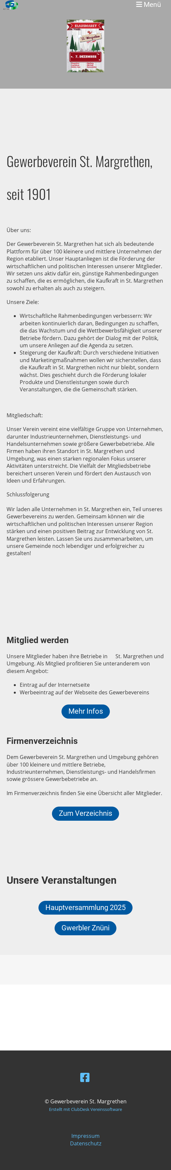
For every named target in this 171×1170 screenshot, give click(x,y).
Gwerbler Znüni (85, 928)
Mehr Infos (85, 711)
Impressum (85, 1135)
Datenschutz (85, 1143)
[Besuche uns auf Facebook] (84, 1077)
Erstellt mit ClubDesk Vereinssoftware (85, 1109)
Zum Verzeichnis (85, 813)
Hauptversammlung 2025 (85, 907)
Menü (148, 5)
